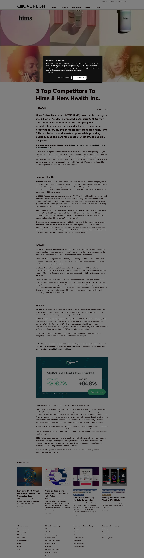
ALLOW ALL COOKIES (80, 77)
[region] (72, 69)
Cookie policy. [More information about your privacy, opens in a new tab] (50, 72)
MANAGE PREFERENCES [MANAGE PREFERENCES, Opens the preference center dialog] (64, 77)
